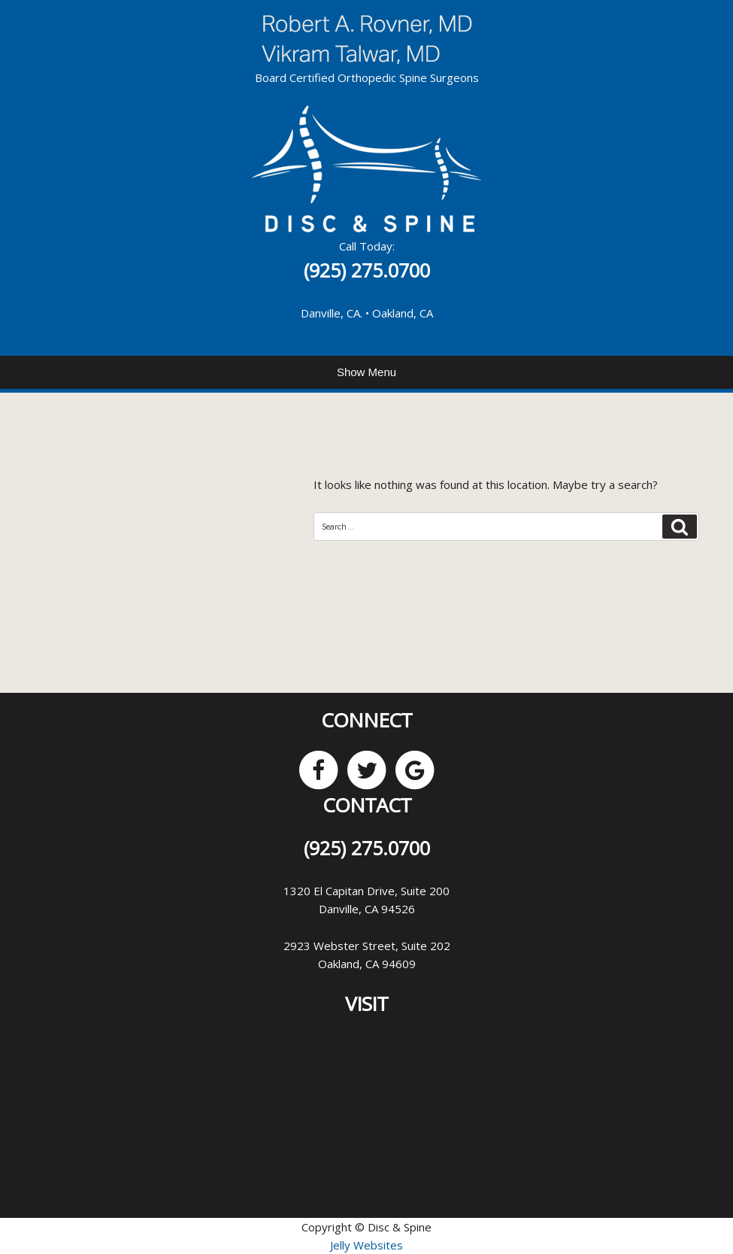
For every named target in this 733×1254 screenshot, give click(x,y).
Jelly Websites (366, 1244)
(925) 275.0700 (367, 270)
